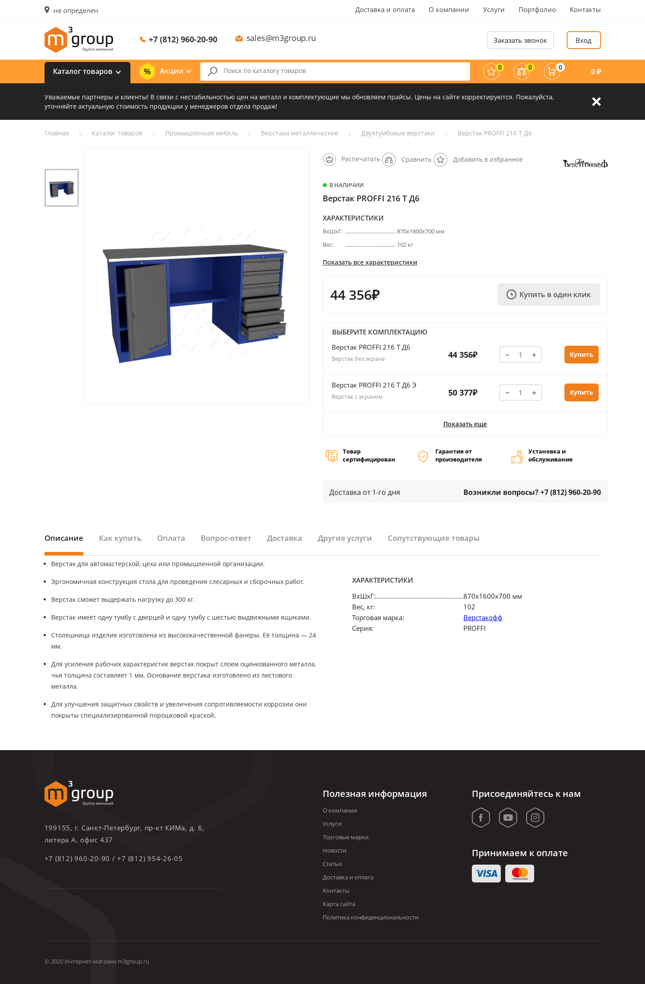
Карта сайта (339, 904)
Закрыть (596, 101)
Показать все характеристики (370, 262)
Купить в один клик (549, 294)
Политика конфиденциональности (370, 917)
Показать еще (465, 424)
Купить (581, 354)
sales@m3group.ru (281, 38)
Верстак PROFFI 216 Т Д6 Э (374, 384)
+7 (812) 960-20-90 (183, 39)
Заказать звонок (520, 40)
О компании (449, 9)
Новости (334, 850)
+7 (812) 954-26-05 (150, 858)
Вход (584, 40)
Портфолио (537, 9)
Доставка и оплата (385, 9)
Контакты (585, 9)
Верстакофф (483, 617)
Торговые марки (346, 837)
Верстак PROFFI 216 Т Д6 (371, 347)
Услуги (494, 9)
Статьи (332, 864)
